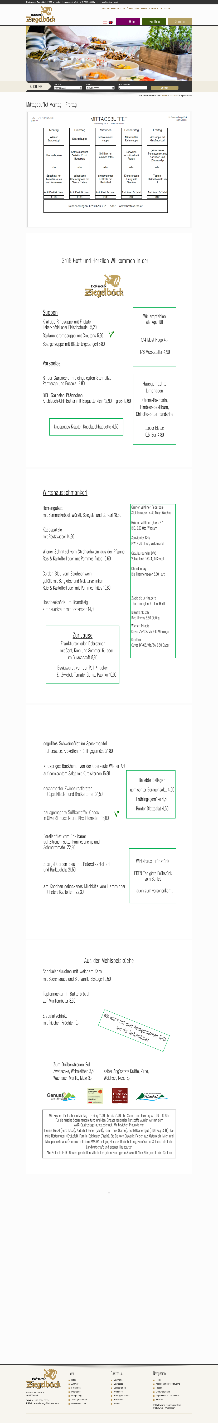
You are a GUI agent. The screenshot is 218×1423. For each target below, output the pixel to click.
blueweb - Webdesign (165, 1408)
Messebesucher (78, 1403)
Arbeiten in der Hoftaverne (168, 1384)
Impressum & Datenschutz (168, 1395)
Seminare (181, 21)
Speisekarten (120, 1388)
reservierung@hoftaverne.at (106, 2)
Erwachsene (124, 84)
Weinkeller (118, 1392)
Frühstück (76, 1388)
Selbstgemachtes (79, 1399)
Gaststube (118, 1384)
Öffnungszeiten (137, 8)
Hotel (132, 21)
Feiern (117, 1403)
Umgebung (76, 1395)
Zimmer (75, 1384)
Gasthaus (155, 21)
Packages (76, 1392)
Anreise (57, 84)
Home (164, 95)
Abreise (89, 84)
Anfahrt (154, 8)
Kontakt (166, 8)
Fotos (121, 8)
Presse (159, 1388)
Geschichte (108, 8)
